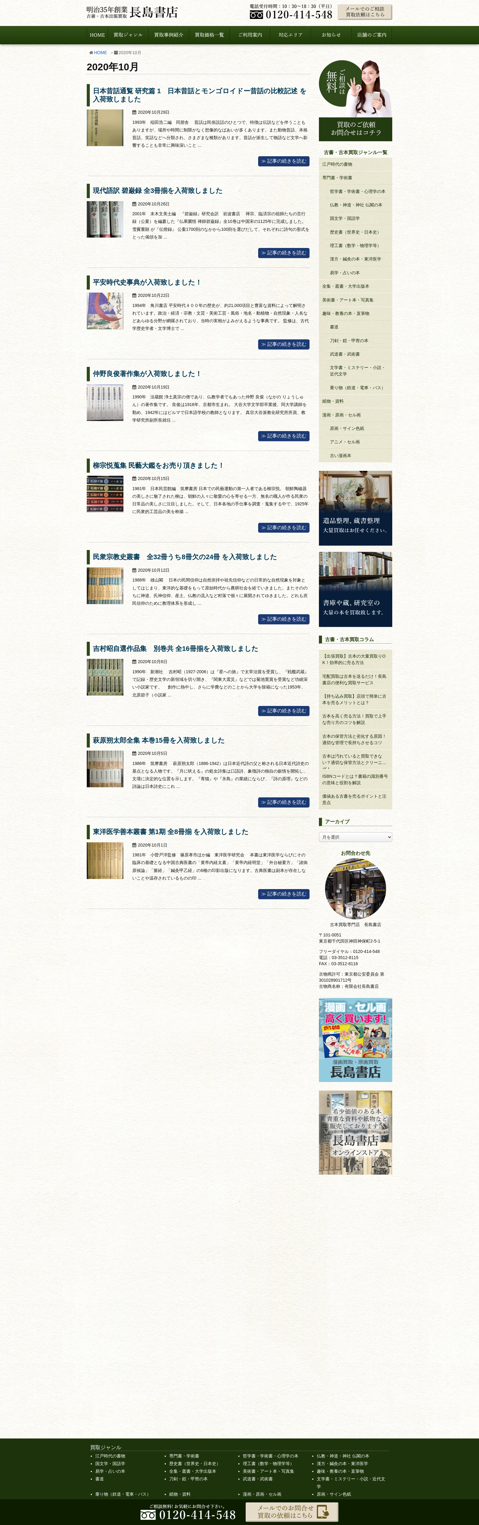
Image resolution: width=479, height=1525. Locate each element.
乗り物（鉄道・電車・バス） (358, 387)
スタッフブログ (339, 1370)
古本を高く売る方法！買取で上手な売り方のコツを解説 (354, 719)
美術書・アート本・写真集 (348, 299)
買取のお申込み (110, 1408)
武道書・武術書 (345, 354)
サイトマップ (108, 1401)
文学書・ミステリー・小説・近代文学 (358, 370)
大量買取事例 (337, 1385)
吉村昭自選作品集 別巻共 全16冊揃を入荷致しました (175, 648)
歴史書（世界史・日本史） (355, 232)
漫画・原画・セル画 (341, 414)
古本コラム (335, 1378)
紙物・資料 (333, 401)
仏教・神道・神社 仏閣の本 (356, 204)
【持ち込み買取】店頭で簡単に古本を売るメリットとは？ (354, 699)
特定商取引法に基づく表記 (121, 1393)
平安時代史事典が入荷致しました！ (147, 282)
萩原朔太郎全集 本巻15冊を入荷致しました (159, 740)
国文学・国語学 (345, 218)
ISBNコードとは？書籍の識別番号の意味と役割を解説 (355, 779)
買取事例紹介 (337, 1408)
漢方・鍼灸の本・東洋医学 (355, 259)
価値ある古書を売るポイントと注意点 (354, 799)
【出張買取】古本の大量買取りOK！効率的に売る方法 (354, 659)
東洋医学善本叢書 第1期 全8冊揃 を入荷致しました (171, 832)
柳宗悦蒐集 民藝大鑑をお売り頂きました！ (159, 465)
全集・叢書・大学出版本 (345, 286)
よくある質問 (184, 1401)
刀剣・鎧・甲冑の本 (349, 340)
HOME (100, 52)
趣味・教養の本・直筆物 (345, 313)
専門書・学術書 (337, 177)
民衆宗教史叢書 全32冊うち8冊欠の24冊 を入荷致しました (185, 557)
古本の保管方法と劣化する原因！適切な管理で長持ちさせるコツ (354, 739)
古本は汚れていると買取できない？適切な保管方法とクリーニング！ (354, 761)
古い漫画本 (340, 455)
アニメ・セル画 (345, 441)
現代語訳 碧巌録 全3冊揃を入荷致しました (158, 190)
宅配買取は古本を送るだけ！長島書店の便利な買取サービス (354, 679)
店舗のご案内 (108, 1378)
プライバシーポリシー (116, 1385)
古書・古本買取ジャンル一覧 (270, 1339)
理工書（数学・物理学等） (355, 245)
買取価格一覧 (329, 1339)
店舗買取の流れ (187, 1393)
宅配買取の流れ (187, 1385)
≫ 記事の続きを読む (283, 161)
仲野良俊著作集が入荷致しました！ (147, 374)
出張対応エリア (187, 1370)
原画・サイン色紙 (347, 428)
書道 (334, 326)
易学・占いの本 (345, 272)
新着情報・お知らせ (343, 1393)
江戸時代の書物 (337, 164)
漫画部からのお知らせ (345, 1401)
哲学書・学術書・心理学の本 (358, 191)
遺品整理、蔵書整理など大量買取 (280, 1370)
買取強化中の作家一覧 (116, 1346)
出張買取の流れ (187, 1378)
